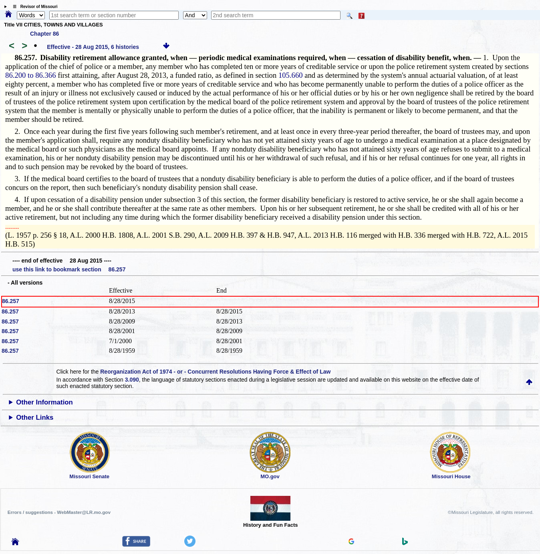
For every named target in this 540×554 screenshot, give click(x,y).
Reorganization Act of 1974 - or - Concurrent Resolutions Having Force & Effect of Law (215, 371)
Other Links (34, 417)
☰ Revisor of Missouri (33, 6)
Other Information (44, 402)
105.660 (290, 75)
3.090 (132, 379)
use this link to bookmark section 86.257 (68, 269)
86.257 (10, 301)
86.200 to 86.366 (30, 75)
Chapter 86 (44, 33)
